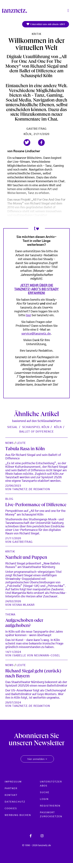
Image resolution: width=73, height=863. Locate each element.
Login (44, 799)
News (9, 443)
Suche (44, 792)
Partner (11, 788)
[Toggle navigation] (68, 11)
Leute (21, 443)
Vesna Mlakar (23, 605)
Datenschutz (15, 802)
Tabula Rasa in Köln (25, 449)
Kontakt (11, 795)
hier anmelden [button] (37, 759)
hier (28, 315)
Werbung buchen (18, 815)
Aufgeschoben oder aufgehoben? (24, 623)
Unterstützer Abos (51, 784)
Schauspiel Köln (36, 427)
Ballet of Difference (36, 431)
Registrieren (50, 806)
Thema (10, 614)
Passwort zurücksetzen (51, 814)
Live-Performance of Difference (35, 505)
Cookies (11, 808)
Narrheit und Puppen (26, 557)
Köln (58, 427)
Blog (9, 499)
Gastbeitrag (36, 128)
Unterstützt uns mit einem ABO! (45, 24)
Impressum (13, 782)
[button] (27, 142)
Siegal (12, 427)
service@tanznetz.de (36, 333)
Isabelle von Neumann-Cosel (36, 655)
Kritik (36, 34)
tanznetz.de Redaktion (31, 489)
